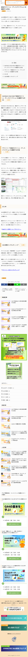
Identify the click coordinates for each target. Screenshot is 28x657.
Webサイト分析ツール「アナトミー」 (11, 229)
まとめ (6, 74)
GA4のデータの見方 (8, 388)
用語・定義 (6, 400)
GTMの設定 (6, 394)
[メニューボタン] (1, 1)
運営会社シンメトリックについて (14, 633)
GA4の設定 (6, 391)
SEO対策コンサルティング (11, 76)
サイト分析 (4, 278)
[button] (4, 284)
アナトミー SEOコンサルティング (10, 270)
